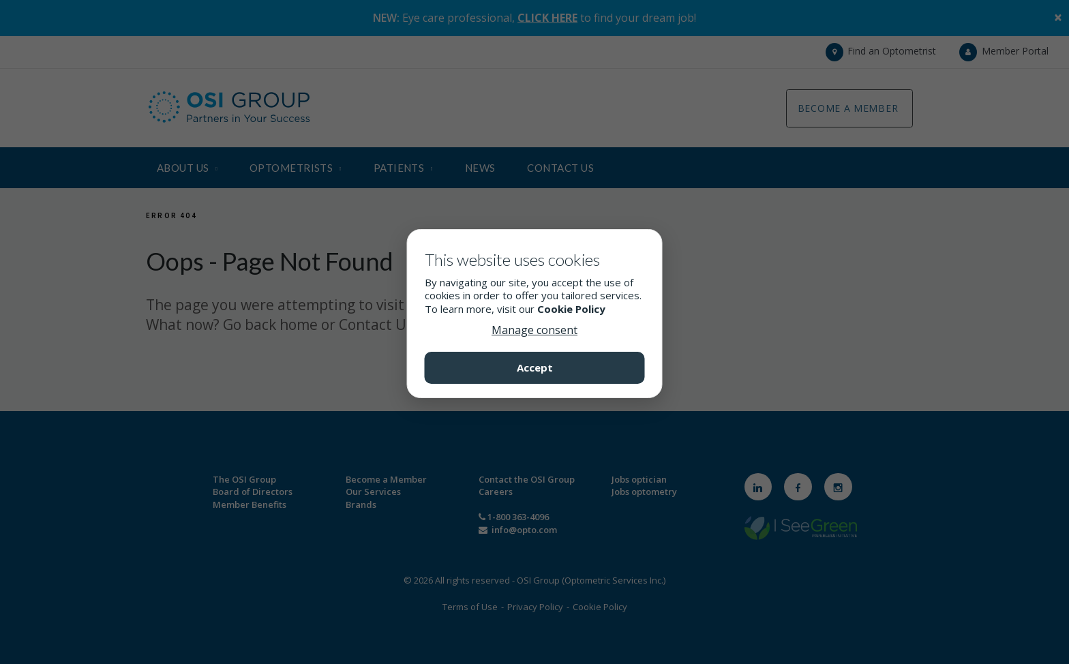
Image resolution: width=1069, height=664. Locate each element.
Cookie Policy (571, 309)
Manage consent (534, 329)
